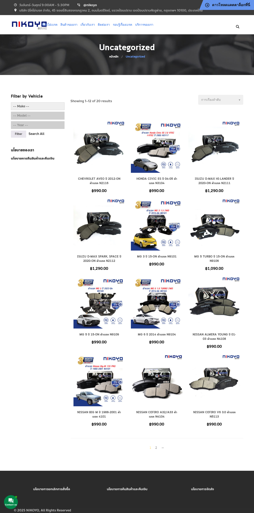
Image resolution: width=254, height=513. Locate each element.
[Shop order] (220, 100)
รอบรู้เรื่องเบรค (132, 25)
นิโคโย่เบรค (62, 25)
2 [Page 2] (156, 448)
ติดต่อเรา (114, 25)
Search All (36, 133)
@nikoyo (90, 5)
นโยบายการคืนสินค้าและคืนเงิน (127, 489)
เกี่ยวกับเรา (99, 25)
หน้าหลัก (113, 57)
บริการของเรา (153, 25)
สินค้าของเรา (80, 25)
